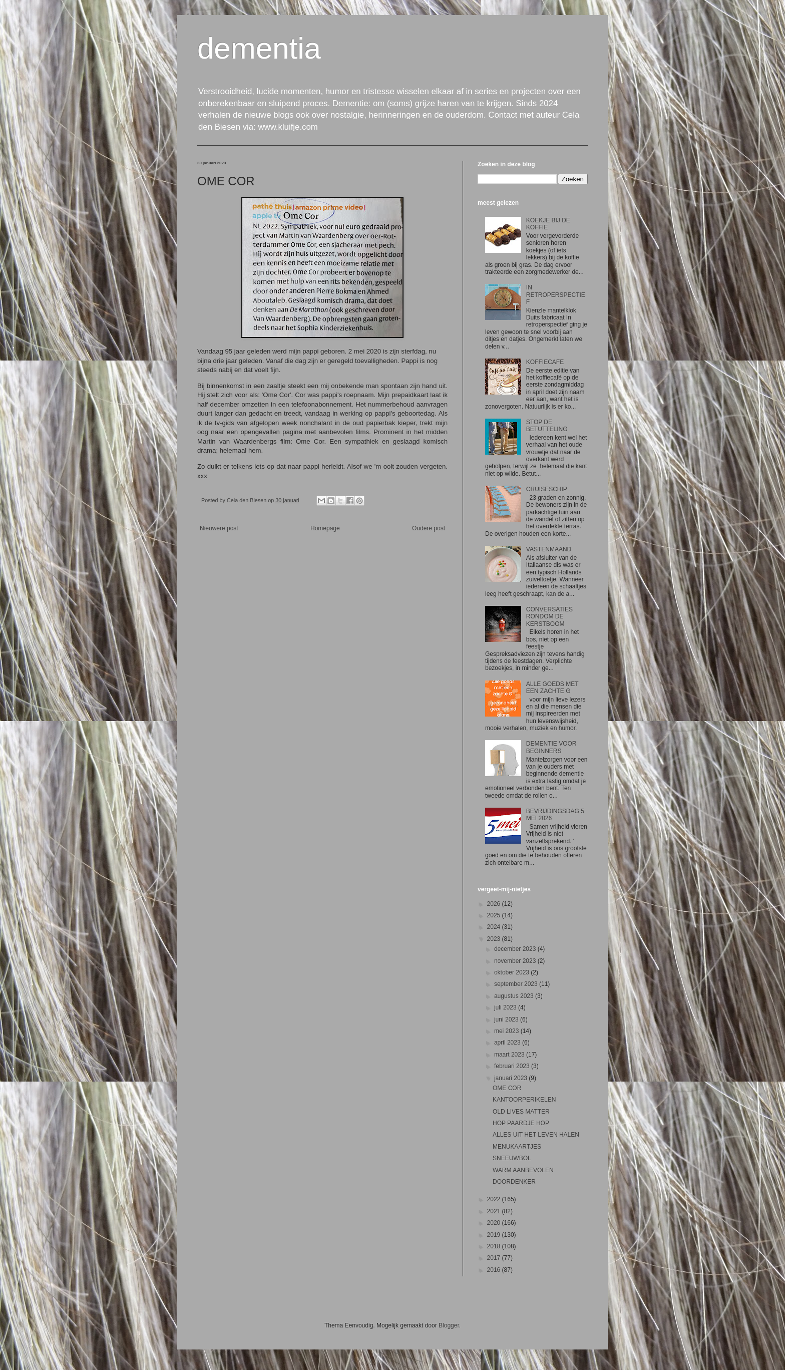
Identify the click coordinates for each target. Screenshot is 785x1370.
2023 (494, 938)
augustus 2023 (514, 995)
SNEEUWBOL (512, 1158)
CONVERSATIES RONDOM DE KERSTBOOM (549, 616)
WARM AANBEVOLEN (523, 1170)
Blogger (449, 1325)
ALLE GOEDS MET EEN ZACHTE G (552, 687)
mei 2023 (507, 1031)
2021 (494, 1211)
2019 (494, 1234)
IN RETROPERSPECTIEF (555, 294)
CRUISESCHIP (546, 489)
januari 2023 (511, 1078)
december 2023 (516, 948)
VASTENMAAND (548, 549)
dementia (259, 48)
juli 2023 (506, 1007)
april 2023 (508, 1042)
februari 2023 (512, 1066)
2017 (494, 1257)
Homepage (325, 528)
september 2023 (516, 983)
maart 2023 (510, 1054)
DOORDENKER (514, 1181)
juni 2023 (507, 1019)
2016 (494, 1269)
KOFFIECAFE (545, 362)
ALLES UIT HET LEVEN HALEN (536, 1134)
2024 (494, 926)
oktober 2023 (512, 972)
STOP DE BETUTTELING (547, 426)
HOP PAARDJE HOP (521, 1123)
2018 (494, 1246)
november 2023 (516, 960)
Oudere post (428, 528)
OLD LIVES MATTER (521, 1111)
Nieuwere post (219, 528)
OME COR (507, 1088)
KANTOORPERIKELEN (524, 1099)
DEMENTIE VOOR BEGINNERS (551, 747)
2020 (494, 1222)
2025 (494, 915)
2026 (494, 903)
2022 (494, 1199)
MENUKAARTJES (517, 1146)
